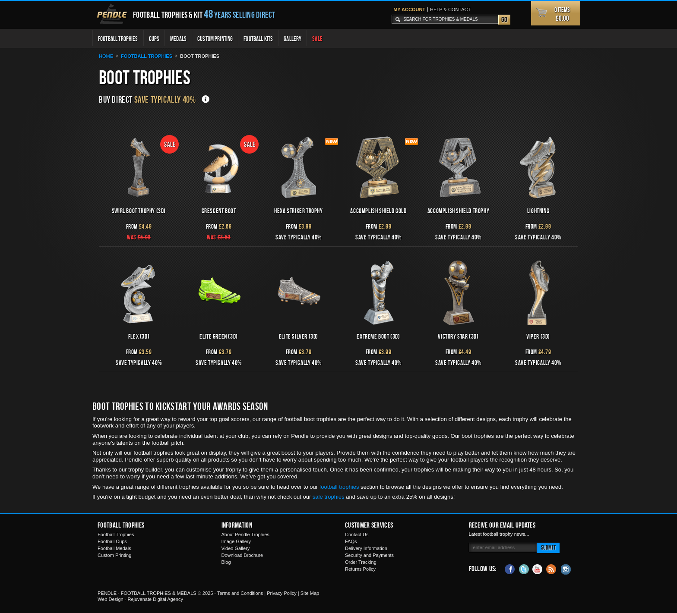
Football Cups (112, 541)
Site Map (310, 593)
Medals (178, 38)
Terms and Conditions (240, 593)
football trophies (339, 487)
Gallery (292, 38)
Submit (548, 547)
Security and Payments (369, 555)
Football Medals (114, 548)
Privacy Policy (281, 593)
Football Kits (258, 38)
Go (504, 19)
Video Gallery (235, 548)
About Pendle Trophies (245, 534)
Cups (154, 38)
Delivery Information (366, 548)
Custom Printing (215, 38)
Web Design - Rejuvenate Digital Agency (140, 599)
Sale (317, 38)
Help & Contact (450, 9)
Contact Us (356, 534)
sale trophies (329, 497)
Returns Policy (360, 569)
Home (106, 56)
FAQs (351, 541)
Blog (226, 562)
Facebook (510, 568)
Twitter (524, 568)
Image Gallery (236, 541)
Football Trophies (118, 38)
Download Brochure (242, 555)
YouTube (537, 568)
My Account (409, 9)
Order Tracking (360, 562)
